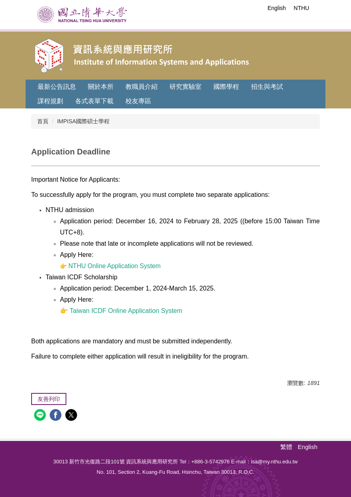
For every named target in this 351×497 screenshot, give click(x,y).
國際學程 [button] (226, 86)
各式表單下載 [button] (94, 101)
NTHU (301, 8)
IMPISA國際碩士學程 (83, 121)
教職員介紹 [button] (142, 86)
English (276, 8)
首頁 (42, 121)
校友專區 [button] (138, 101)
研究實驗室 (185, 86)
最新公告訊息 (57, 86)
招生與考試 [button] (267, 86)
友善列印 (49, 399)
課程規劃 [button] (50, 101)
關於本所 (101, 86)
